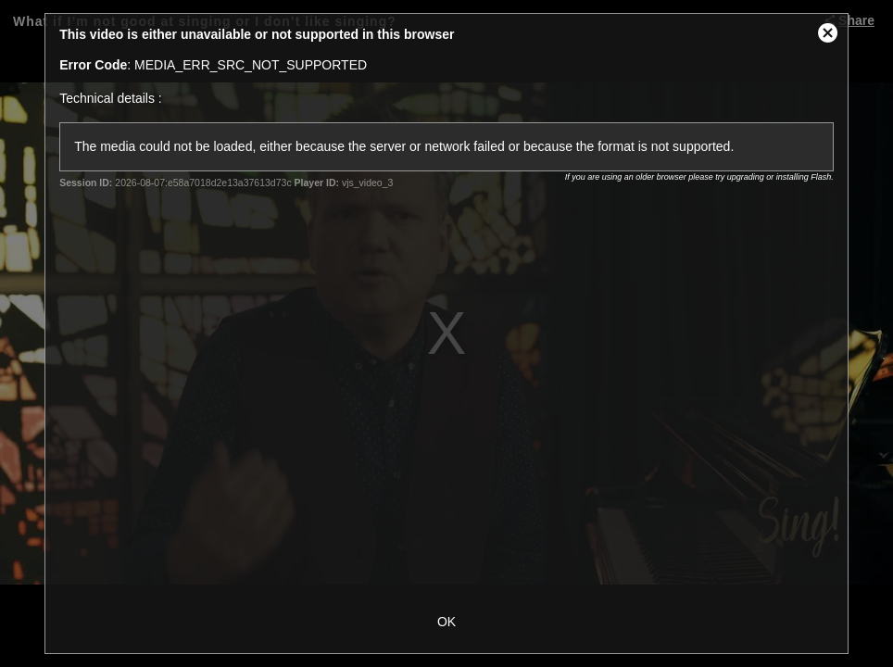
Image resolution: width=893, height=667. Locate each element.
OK (446, 621)
